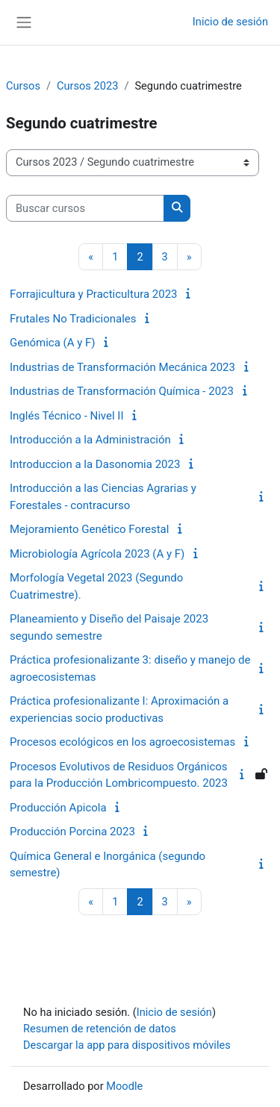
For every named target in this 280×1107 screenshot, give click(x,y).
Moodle (124, 1086)
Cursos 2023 (87, 86)
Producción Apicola (58, 807)
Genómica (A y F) (53, 342)
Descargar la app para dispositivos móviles (127, 1045)
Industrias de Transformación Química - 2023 (122, 391)
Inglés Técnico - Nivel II (67, 415)
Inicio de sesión (230, 21)
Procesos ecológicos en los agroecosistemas (122, 742)
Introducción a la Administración (90, 439)
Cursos (23, 86)
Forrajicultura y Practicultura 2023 (94, 294)
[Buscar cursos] (85, 208)
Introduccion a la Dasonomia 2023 (95, 464)
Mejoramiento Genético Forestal (89, 529)
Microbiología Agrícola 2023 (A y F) (97, 554)
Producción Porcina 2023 (72, 831)
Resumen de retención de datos (99, 1028)
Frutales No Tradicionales (73, 318)
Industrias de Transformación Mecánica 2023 (122, 367)
